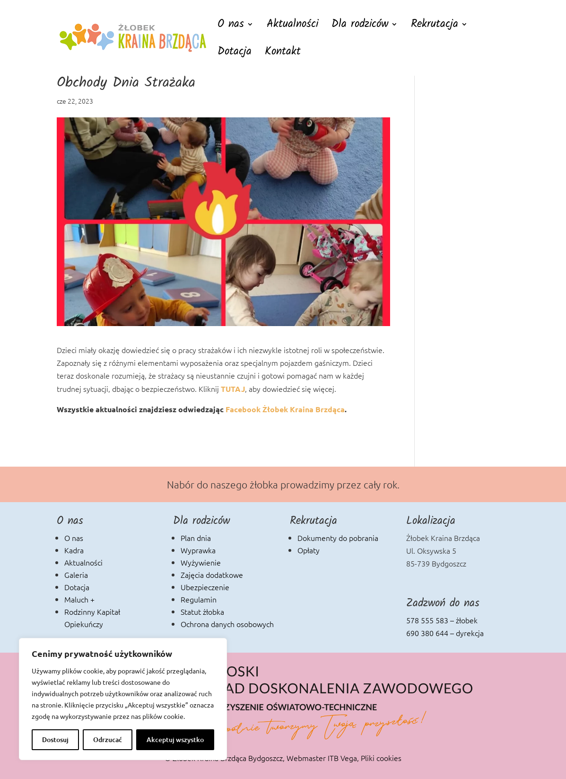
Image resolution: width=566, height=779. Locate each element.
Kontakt (283, 54)
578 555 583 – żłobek (442, 620)
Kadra (74, 550)
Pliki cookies (381, 757)
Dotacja (235, 54)
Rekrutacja (434, 27)
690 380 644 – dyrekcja (445, 633)
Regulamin (199, 599)
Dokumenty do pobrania (337, 537)
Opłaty (308, 550)
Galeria (76, 574)
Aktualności (292, 27)
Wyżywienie (201, 562)
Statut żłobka (202, 611)
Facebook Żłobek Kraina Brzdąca (285, 409)
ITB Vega (342, 757)
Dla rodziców (359, 27)
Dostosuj (55, 739)
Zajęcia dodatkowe (212, 574)
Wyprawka (198, 550)
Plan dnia (196, 537)
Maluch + (79, 599)
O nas (231, 27)
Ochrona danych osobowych (227, 624)
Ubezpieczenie (205, 587)
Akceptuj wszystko (175, 739)
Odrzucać (107, 739)
